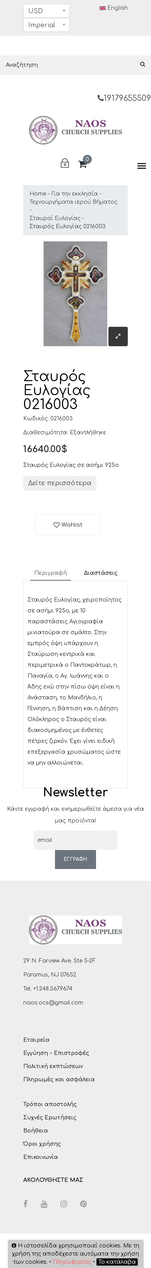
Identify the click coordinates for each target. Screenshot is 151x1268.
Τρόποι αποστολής (50, 1104)
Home (37, 194)
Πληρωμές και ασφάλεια (59, 1079)
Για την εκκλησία (74, 194)
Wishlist (72, 525)
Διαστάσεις (100, 573)
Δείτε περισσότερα (59, 483)
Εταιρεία (36, 1040)
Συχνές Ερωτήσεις (49, 1118)
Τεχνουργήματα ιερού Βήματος (73, 202)
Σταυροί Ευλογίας (55, 218)
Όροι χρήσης (42, 1144)
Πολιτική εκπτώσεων (53, 1066)
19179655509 (124, 98)
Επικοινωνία (40, 1157)
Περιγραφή (50, 573)
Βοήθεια (35, 1131)
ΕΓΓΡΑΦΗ (75, 859)
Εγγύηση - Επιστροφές (56, 1053)
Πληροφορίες (72, 1262)
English (114, 8)
